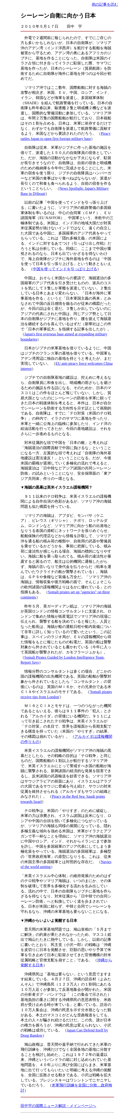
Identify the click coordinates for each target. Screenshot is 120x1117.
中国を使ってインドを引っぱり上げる (65, 269)
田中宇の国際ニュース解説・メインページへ (58, 1106)
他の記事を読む (105, 4)
